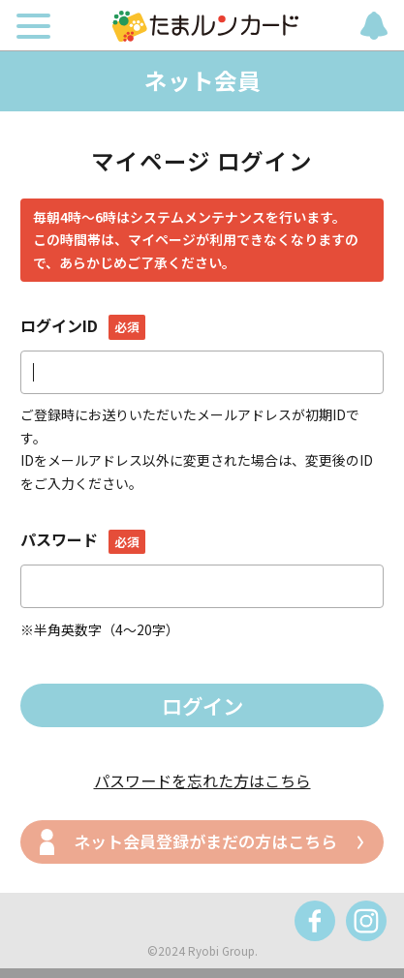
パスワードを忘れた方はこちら (202, 780)
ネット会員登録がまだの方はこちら (205, 841)
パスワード (82, 539)
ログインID (82, 325)
